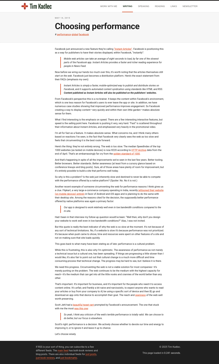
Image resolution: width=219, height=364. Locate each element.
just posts (91, 354)
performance (64, 34)
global (74, 34)
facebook (84, 34)
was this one (81, 308)
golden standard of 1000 (126, 153)
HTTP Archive (138, 150)
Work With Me (108, 6)
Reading (160, 6)
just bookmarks (68, 357)
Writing (127, 6)
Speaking (143, 6)
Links (174, 6)
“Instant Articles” (123, 49)
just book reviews (45, 357)
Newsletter (190, 6)
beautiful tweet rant (83, 304)
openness (140, 295)
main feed (62, 350)
